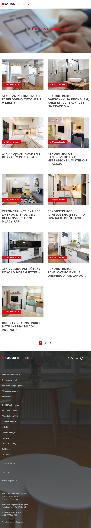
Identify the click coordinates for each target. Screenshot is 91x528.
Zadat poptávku (9, 481)
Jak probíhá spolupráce (12, 386)
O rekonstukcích (9, 380)
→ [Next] (55, 343)
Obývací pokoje (9, 422)
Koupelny (6, 438)
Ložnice (5, 427)
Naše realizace (8, 463)
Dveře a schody (9, 444)
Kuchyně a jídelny (10, 411)
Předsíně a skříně (10, 416)
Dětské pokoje (8, 433)
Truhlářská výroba (10, 405)
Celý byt (6, 449)
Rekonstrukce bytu (11, 375)
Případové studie (10, 391)
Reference (6, 397)
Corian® (5, 455)
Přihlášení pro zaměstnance (12, 522)
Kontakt (6, 472)
